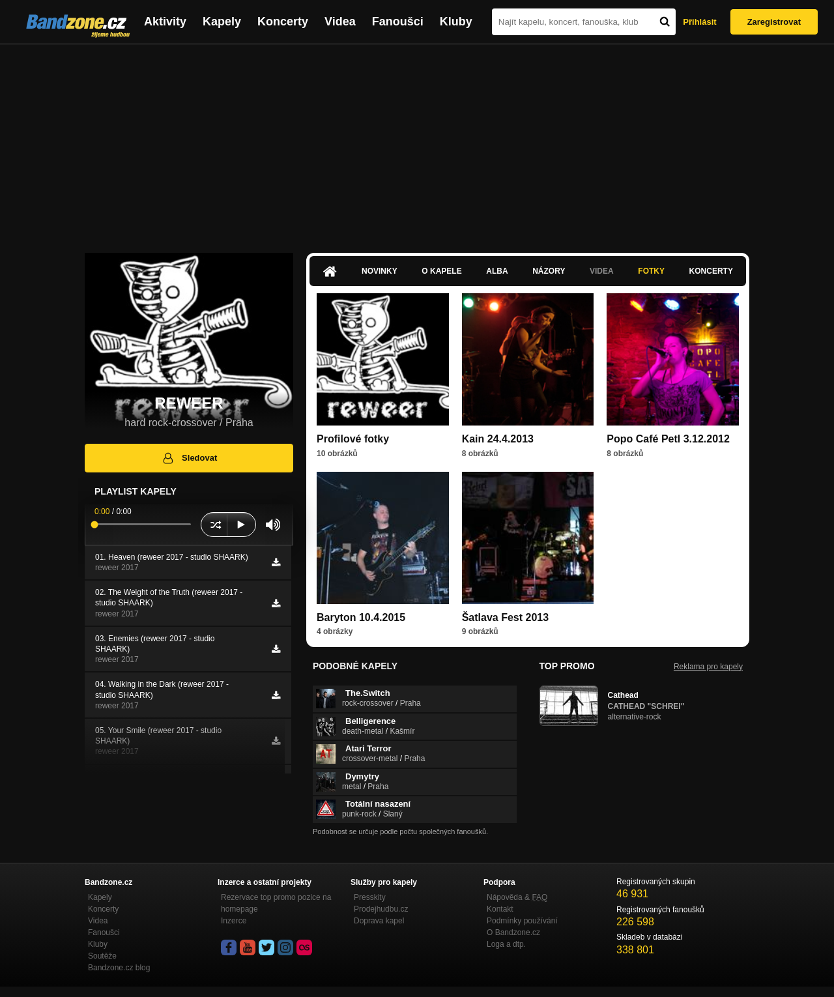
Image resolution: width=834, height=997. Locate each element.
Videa (340, 21)
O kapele (441, 271)
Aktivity (165, 21)
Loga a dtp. (506, 944)
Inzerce (233, 920)
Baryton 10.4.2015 (361, 617)
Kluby (456, 21)
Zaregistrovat (774, 22)
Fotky (651, 271)
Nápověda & (517, 897)
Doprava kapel (379, 920)
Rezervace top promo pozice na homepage (276, 903)
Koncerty (282, 21)
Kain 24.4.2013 (498, 438)
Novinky (379, 271)
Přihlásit (699, 22)
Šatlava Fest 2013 (505, 617)
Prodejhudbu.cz (381, 909)
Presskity (370, 897)
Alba (497, 271)
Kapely (222, 21)
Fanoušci (398, 21)
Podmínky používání (522, 920)
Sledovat (189, 458)
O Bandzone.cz (513, 932)
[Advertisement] (417, 142)
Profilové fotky (353, 438)
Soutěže (102, 956)
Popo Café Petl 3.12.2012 (668, 438)
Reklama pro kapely (708, 666)
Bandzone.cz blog (119, 967)
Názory (548, 271)
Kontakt (500, 909)
